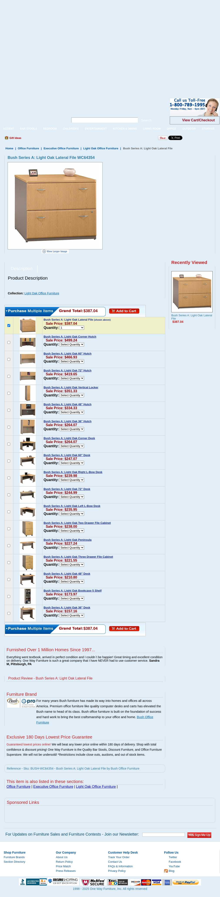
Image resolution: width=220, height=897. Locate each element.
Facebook (175, 861)
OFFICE (171, 128)
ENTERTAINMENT (96, 128)
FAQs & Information (120, 866)
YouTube (174, 866)
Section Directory (14, 861)
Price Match (63, 866)
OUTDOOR (189, 128)
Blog (171, 870)
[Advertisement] (46, 46)
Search (146, 120)
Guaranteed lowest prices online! (29, 744)
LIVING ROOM (152, 128)
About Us (61, 857)
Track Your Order (119, 857)
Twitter (173, 857)
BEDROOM (50, 128)
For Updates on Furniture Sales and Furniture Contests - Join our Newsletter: (72, 834)
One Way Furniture (32, 110)
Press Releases (66, 870)
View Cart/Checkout (198, 120)
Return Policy (64, 861)
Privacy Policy (117, 870)
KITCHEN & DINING (125, 128)
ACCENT (8, 128)
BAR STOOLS (28, 128)
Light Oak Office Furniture (100, 148)
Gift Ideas (15, 138)
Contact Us (115, 861)
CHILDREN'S (71, 128)
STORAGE (208, 128)
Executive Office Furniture (61, 148)
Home (9, 148)
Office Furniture (28, 148)
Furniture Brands (14, 857)
